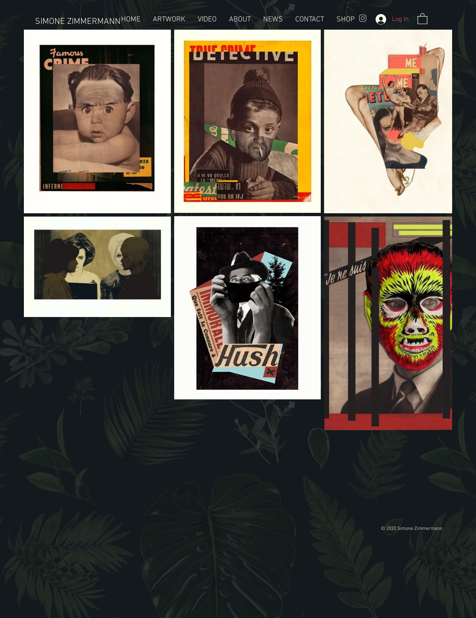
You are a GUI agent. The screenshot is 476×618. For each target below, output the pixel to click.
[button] (422, 18)
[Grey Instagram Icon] (363, 18)
